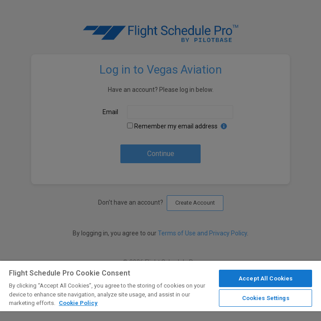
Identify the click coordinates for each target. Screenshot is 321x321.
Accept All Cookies (265, 278)
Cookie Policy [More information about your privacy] (78, 303)
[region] (160, 291)
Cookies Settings (265, 298)
